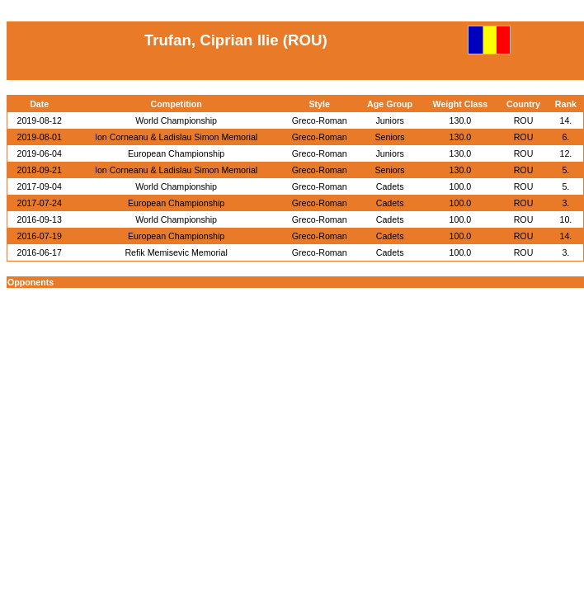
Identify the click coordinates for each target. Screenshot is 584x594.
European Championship (176, 153)
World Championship (176, 120)
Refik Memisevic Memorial (176, 252)
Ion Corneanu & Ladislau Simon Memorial (176, 137)
